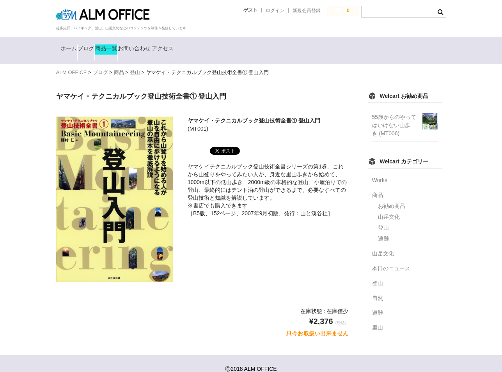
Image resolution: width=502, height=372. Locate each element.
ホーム (73, 45)
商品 (377, 184)
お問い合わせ (197, 45)
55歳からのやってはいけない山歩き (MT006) (394, 114)
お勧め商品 (391, 195)
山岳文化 (389, 206)
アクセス (246, 45)
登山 (383, 217)
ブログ (109, 45)
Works (379, 169)
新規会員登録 (307, 10)
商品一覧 (148, 45)
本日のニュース (391, 257)
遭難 (383, 228)
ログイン (275, 10)
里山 (377, 317)
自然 (377, 287)
